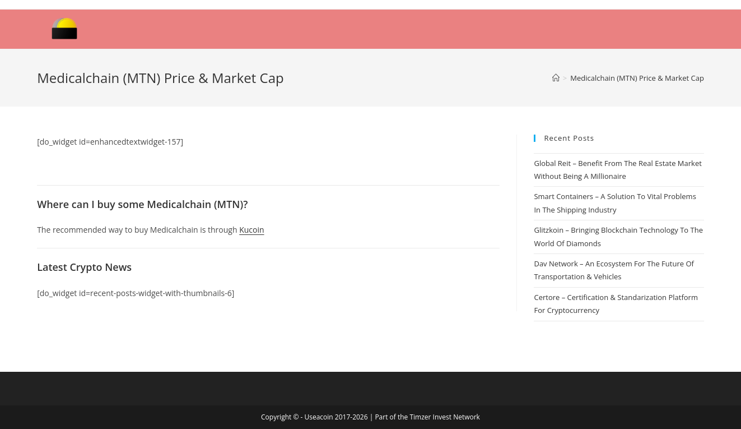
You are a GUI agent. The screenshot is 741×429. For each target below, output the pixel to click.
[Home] (556, 78)
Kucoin (251, 229)
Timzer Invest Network (444, 417)
